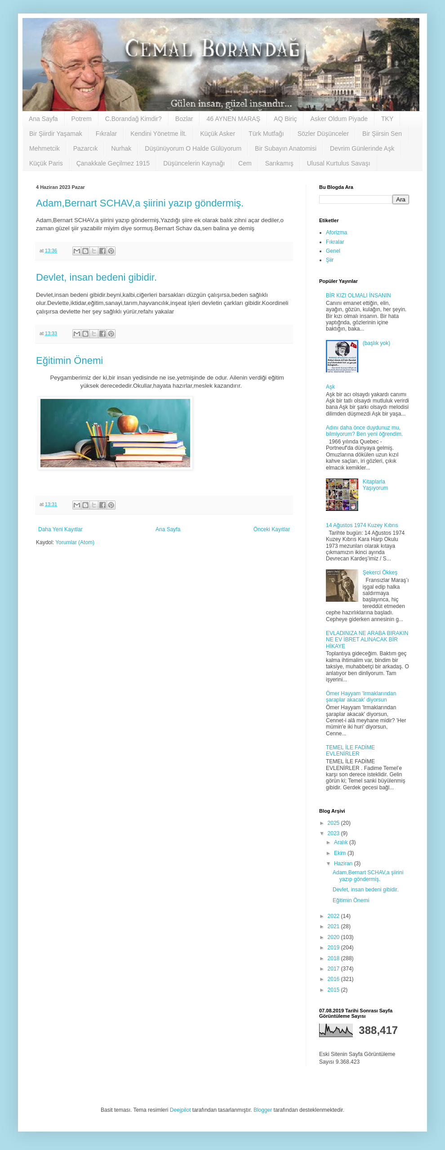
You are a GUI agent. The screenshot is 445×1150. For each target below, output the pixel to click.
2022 (334, 916)
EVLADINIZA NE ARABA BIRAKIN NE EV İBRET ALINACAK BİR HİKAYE (367, 639)
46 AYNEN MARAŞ (233, 118)
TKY (387, 118)
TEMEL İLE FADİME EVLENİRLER (350, 750)
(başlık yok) (376, 343)
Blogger (263, 1110)
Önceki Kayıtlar (272, 529)
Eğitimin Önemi (69, 360)
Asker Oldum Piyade (339, 118)
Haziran (344, 863)
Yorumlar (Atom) (74, 542)
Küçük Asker (217, 133)
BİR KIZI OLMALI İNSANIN (358, 295)
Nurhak (121, 148)
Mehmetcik (44, 148)
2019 (334, 947)
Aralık (341, 842)
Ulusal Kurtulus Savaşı (338, 163)
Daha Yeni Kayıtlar (60, 529)
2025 (334, 823)
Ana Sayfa (43, 118)
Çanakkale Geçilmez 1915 (113, 163)
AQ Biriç (285, 118)
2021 (334, 926)
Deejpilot (180, 1110)
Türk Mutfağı (266, 133)
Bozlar (184, 118)
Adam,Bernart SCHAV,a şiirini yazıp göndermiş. (140, 203)
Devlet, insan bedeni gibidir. (96, 277)
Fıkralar (106, 133)
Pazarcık (85, 148)
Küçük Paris (46, 163)
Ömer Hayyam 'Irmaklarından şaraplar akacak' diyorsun (361, 696)
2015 (334, 990)
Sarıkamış (279, 163)
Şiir (330, 260)
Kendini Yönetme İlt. (158, 133)
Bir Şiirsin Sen (382, 133)
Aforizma (336, 232)
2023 (334, 833)
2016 (334, 979)
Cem (245, 163)
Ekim (340, 853)
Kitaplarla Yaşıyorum (375, 485)
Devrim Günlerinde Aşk (362, 148)
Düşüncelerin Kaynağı (194, 163)
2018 (334, 958)
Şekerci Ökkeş (380, 572)
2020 (334, 937)
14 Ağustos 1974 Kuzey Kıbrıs (362, 525)
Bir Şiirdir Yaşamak (55, 133)
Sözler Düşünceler (323, 133)
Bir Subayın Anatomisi (285, 148)
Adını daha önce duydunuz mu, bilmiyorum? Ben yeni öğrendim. (364, 431)
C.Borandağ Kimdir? (133, 118)
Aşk (330, 387)
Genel (333, 251)
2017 (334, 969)
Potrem (81, 118)
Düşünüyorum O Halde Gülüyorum (193, 148)
